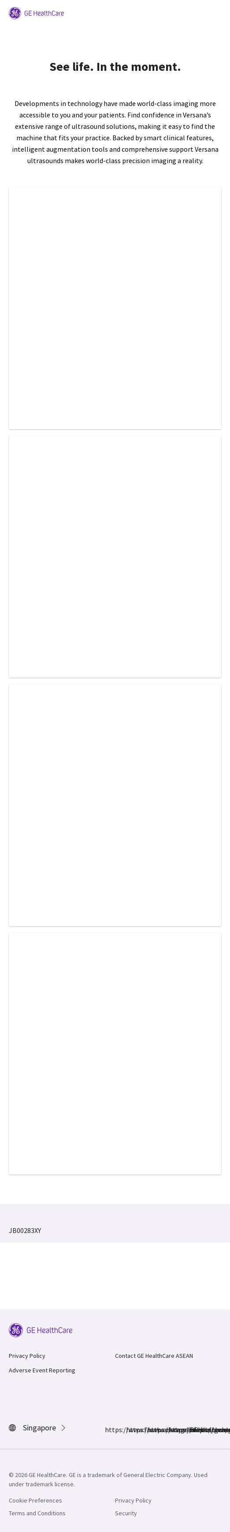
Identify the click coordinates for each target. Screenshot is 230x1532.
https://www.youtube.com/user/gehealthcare (194, 1429)
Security (126, 1513)
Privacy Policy (27, 1356)
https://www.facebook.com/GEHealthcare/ (110, 1429)
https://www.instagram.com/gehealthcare (131, 1429)
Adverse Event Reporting (42, 1370)
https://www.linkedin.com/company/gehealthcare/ (152, 1429)
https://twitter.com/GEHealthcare (173, 1429)
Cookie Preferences (35, 1500)
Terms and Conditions (37, 1513)
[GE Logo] (36, 12)
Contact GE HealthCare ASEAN (154, 1356)
